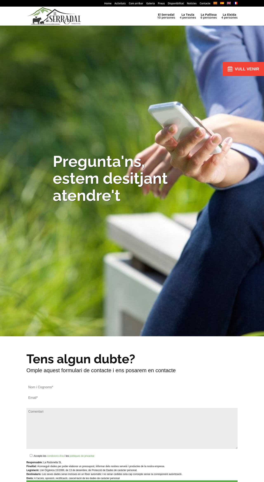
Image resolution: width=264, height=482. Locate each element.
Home (108, 3)
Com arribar (136, 3)
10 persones (166, 16)
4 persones (188, 16)
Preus (161, 3)
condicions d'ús (55, 456)
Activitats (120, 3)
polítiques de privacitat (82, 456)
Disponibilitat (176, 3)
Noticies (192, 3)
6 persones (208, 16)
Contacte (205, 3)
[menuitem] (215, 4)
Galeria (150, 3)
